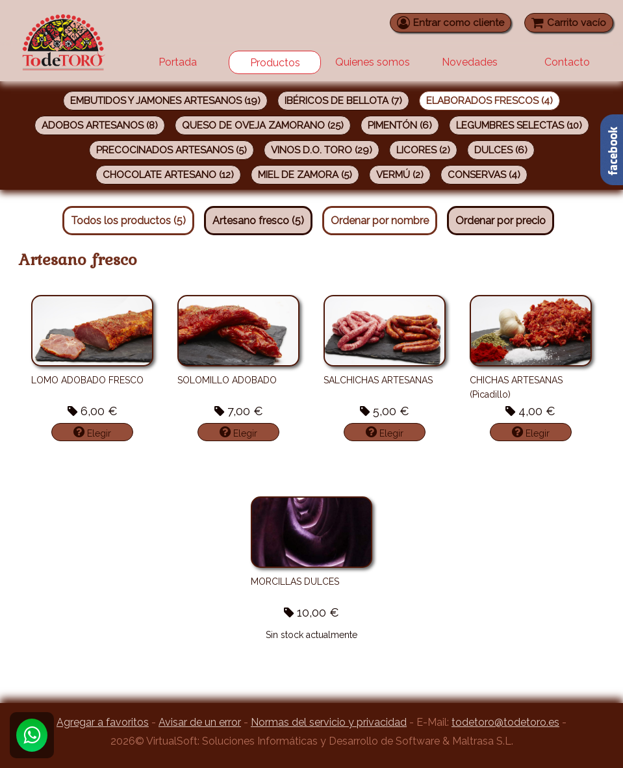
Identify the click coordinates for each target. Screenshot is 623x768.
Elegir (92, 432)
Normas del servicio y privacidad (329, 722)
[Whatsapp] (31, 735)
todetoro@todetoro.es (505, 722)
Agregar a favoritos (103, 722)
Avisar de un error (200, 722)
